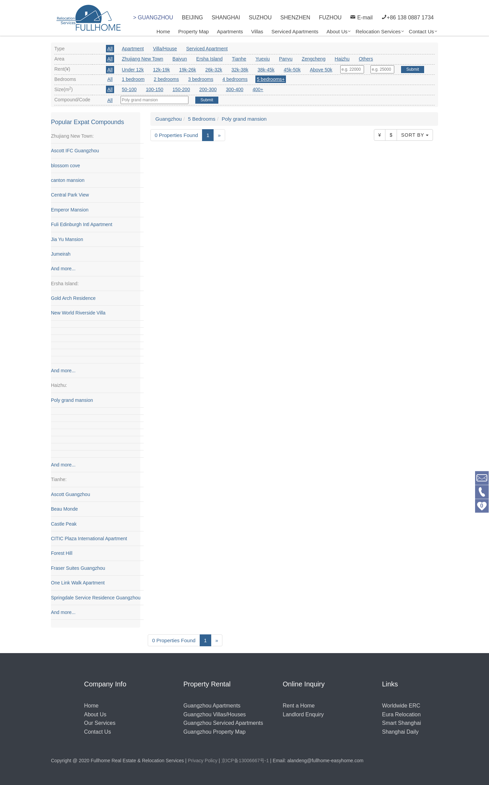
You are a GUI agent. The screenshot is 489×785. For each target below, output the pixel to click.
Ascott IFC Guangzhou (75, 151)
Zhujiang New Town (142, 59)
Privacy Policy (202, 760)
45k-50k (292, 69)
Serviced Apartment (207, 48)
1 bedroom (133, 79)
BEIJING (192, 17)
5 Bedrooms (201, 119)
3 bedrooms (200, 79)
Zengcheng (313, 59)
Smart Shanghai (401, 723)
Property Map (193, 31)
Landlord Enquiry (303, 714)
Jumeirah (61, 254)
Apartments (230, 31)
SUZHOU (260, 17)
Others (366, 59)
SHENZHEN (295, 17)
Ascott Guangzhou (70, 494)
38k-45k (265, 69)
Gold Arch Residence (73, 298)
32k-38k (239, 69)
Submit (412, 69)
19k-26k (187, 69)
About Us (337, 31)
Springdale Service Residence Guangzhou (96, 597)
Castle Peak (63, 524)
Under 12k (133, 69)
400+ (258, 89)
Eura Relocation (401, 714)
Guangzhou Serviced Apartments (223, 723)
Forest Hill (61, 553)
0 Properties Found (176, 135)
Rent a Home (299, 706)
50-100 (129, 89)
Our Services (99, 723)
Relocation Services (378, 31)
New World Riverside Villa (78, 313)
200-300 (208, 89)
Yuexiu (262, 59)
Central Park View (70, 195)
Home (163, 31)
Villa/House (165, 48)
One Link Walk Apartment (78, 583)
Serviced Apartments (294, 31)
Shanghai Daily (400, 732)
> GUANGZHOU (153, 17)
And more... (63, 269)
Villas (257, 31)
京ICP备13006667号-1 (245, 760)
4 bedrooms (235, 79)
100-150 (154, 89)
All (110, 48)
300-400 (234, 89)
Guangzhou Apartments (211, 706)
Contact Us (421, 31)
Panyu (286, 59)
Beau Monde (64, 509)
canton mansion (68, 180)
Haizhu (342, 59)
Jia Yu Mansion (67, 239)
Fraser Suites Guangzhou (78, 568)
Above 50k (321, 69)
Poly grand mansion (72, 400)
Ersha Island (209, 59)
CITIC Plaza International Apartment (89, 539)
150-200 (181, 89)
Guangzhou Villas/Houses (214, 714)
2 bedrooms (166, 79)
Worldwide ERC (401, 706)
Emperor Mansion (70, 209)
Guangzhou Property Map (214, 732)
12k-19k (161, 69)
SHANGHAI (226, 17)
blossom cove (65, 165)
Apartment (133, 48)
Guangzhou (169, 119)
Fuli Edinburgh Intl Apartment (81, 224)
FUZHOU (330, 17)
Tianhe (239, 59)
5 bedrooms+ (271, 79)
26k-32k (213, 69)
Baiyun (180, 59)
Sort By (415, 135)
